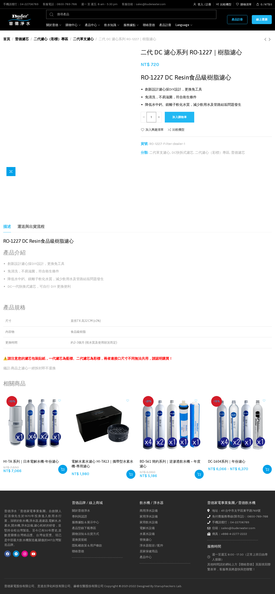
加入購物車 (184, 117)
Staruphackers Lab (167, 586)
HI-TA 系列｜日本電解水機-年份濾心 (31, 461)
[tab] (7, 226)
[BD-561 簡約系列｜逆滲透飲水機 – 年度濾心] (172, 425)
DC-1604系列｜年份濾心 (226, 461)
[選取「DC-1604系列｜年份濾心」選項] (267, 469)
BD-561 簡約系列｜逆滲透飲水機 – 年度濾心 (170, 463)
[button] (62, 469)
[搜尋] (131, 14)
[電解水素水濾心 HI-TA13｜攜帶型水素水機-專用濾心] (104, 425)
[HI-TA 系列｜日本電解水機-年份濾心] (35, 425)
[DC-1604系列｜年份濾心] (240, 425)
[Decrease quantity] (144, 117)
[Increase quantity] (159, 117)
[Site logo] (19, 20)
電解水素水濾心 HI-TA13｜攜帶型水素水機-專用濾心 (102, 463)
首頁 (6, 39)
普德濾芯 (22, 39)
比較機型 (178, 129)
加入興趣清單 (154, 129)
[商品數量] (152, 117)
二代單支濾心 (83, 39)
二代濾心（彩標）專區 (51, 39)
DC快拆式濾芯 (182, 152)
